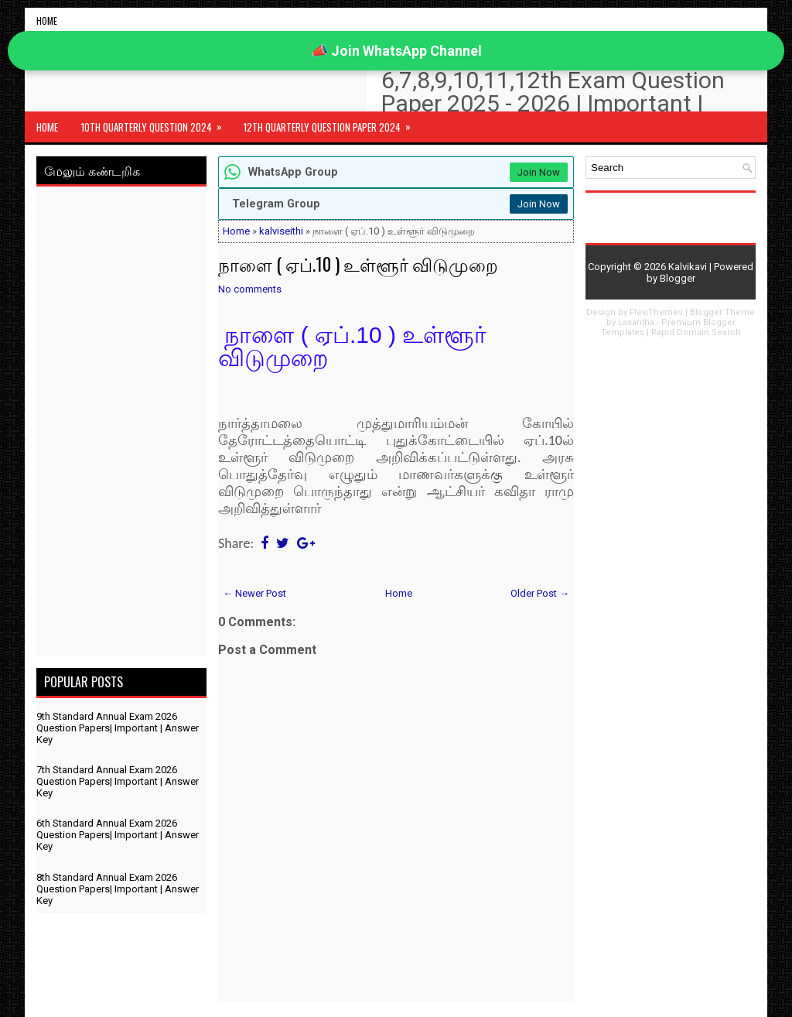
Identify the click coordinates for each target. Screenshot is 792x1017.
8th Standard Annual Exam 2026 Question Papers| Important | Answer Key (117, 888)
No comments (250, 289)
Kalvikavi (687, 266)
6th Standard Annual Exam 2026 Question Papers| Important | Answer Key (117, 834)
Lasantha (636, 322)
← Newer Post (254, 593)
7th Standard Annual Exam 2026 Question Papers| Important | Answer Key (117, 781)
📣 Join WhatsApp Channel (396, 51)
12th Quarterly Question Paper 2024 (332, 123)
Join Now (538, 172)
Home (46, 20)
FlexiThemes (656, 312)
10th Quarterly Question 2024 (156, 123)
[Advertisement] (121, 424)
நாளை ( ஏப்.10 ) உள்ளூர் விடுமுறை (358, 264)
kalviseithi (281, 231)
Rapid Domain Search (696, 332)
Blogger (677, 278)
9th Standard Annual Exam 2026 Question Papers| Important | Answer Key (117, 728)
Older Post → (539, 593)
